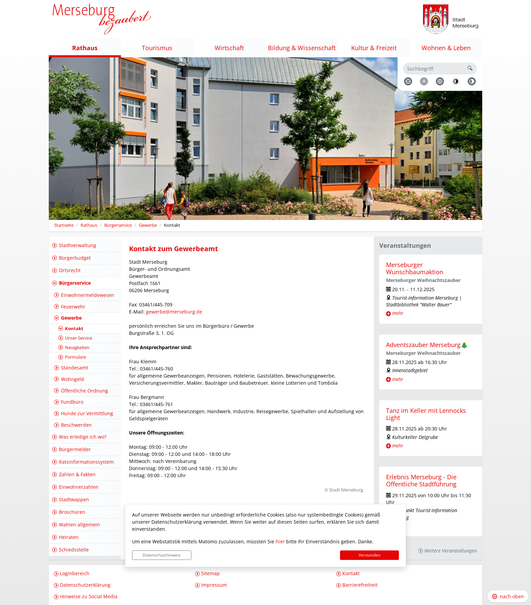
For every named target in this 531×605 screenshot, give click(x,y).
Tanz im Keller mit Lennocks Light (426, 414)
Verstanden (369, 555)
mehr (397, 313)
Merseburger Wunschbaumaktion (414, 268)
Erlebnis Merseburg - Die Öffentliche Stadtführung (421, 480)
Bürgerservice (118, 225)
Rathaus (89, 225)
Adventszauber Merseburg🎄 (427, 345)
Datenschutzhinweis (161, 555)
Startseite (63, 225)
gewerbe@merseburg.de (174, 311)
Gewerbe (148, 225)
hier (280, 541)
